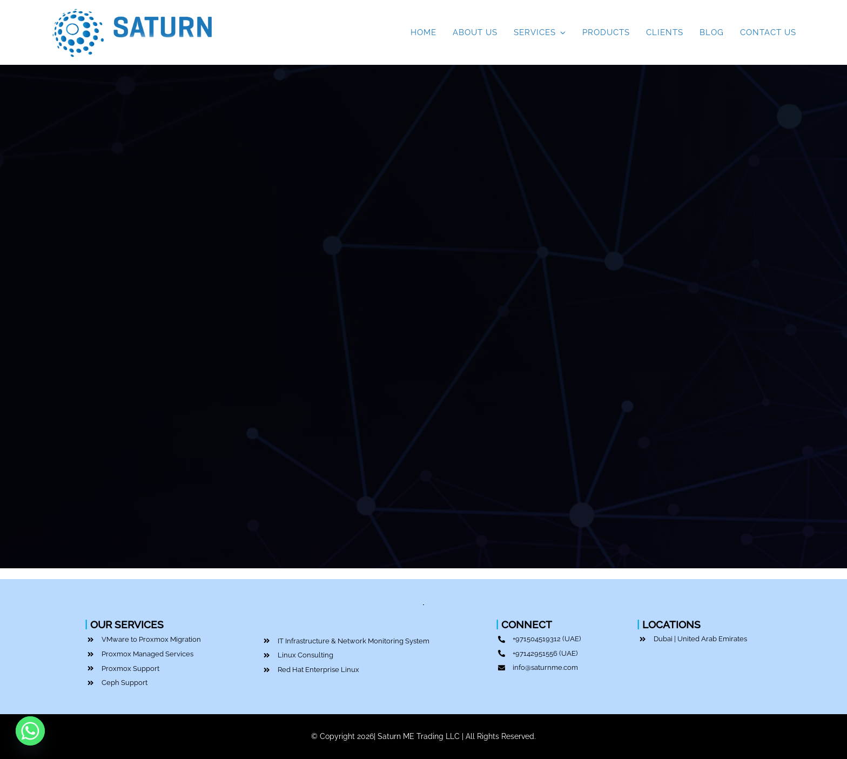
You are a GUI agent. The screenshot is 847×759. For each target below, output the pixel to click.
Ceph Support (124, 683)
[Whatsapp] (30, 730)
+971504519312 (537, 639)
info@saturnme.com (545, 667)
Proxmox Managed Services (147, 654)
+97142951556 (535, 653)
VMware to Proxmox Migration (151, 639)
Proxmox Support (130, 668)
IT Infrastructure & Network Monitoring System (353, 641)
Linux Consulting (305, 655)
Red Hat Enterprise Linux (318, 670)
